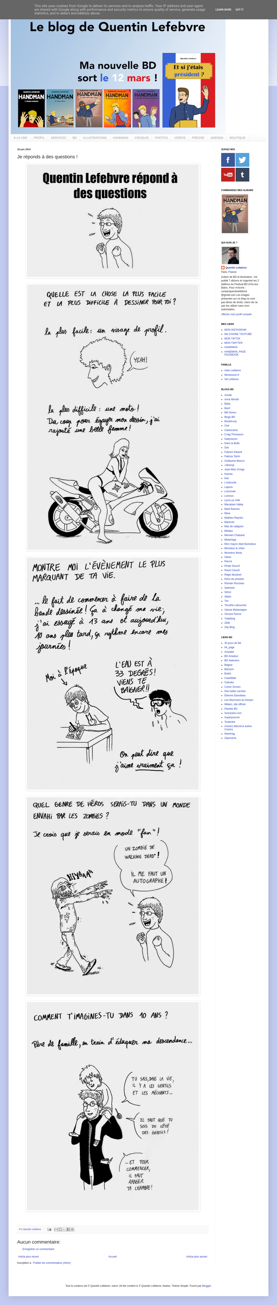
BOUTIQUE (237, 137)
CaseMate (230, 678)
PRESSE (198, 137)
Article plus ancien (196, 1256)
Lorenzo (229, 495)
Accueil (112, 1256)
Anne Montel (231, 399)
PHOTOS (161, 137)
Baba (227, 403)
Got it (240, 9)
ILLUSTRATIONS (95, 137)
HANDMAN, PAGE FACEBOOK (235, 353)
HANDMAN (120, 137)
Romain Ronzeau (234, 583)
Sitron (227, 592)
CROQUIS (142, 137)
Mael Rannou (232, 508)
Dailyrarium (230, 438)
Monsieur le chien (234, 548)
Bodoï (227, 673)
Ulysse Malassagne (235, 609)
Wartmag (229, 733)
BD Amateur (231, 656)
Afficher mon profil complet (236, 314)
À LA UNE (20, 137)
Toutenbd (229, 721)
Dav (226, 447)
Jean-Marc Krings (234, 469)
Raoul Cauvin (232, 570)
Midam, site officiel (234, 704)
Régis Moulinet (232, 574)
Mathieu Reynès (233, 517)
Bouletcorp (230, 421)
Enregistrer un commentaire (38, 1249)
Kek (226, 478)
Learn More (223, 9)
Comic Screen (232, 686)
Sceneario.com (233, 713)
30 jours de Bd (232, 643)
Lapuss (228, 487)
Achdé (228, 395)
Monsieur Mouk (233, 552)
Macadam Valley (233, 504)
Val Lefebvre (231, 379)
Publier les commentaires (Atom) (52, 1262)
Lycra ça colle (232, 500)
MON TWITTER (233, 342)
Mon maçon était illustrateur (240, 544)
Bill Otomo (230, 412)
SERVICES (58, 137)
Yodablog (229, 618)
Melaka (228, 530)
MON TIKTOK (232, 338)
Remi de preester (234, 579)
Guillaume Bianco (234, 460)
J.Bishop (229, 465)
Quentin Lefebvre (236, 267)
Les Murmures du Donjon (238, 699)
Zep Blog (229, 627)
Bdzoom (229, 669)
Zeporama (230, 738)
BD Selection (231, 660)
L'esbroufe (230, 482)
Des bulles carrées (235, 691)
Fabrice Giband (233, 452)
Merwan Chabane (234, 535)
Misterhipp (230, 539)
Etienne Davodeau (235, 695)
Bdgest (228, 664)
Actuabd (229, 651)
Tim (226, 600)
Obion (227, 557)
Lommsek (230, 491)
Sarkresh (229, 587)
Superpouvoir (232, 717)
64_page (229, 647)
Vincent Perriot (232, 614)
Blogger (206, 1285)
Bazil (227, 408)
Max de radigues (234, 526)
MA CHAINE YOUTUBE (238, 334)
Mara (227, 513)
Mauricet (229, 522)
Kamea (228, 473)
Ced (226, 425)
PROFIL (39, 137)
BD (75, 137)
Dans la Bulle (232, 443)
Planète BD (230, 708)
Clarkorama (231, 430)
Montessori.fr (231, 374)
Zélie (227, 622)
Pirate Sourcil (232, 565)
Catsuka (229, 682)
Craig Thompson (234, 434)
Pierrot (228, 561)
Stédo (227, 596)
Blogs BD (229, 417)
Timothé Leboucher (235, 605)
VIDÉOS (180, 137)
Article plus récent (28, 1256)
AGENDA (217, 137)
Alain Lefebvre (232, 370)
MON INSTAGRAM (235, 329)
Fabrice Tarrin (232, 456)
